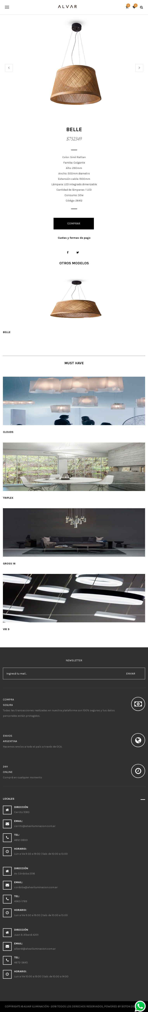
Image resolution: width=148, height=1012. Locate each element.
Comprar (73, 223)
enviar (130, 673)
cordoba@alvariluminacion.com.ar (36, 887)
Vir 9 (6, 629)
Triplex (8, 498)
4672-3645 (21, 962)
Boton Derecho (132, 1006)
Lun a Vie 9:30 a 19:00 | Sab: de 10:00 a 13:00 (41, 853)
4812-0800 (21, 840)
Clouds (8, 432)
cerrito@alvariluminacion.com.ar (34, 826)
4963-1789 (20, 901)
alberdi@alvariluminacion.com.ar (35, 948)
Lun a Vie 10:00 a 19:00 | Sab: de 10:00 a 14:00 (41, 976)
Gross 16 (9, 563)
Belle (6, 332)
